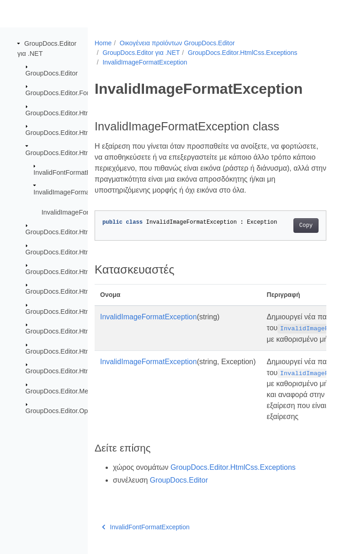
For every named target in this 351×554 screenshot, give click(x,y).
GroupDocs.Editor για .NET (141, 52)
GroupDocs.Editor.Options (64, 410)
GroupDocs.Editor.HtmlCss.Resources (82, 232)
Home (103, 43)
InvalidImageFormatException (76, 192)
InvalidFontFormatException (74, 172)
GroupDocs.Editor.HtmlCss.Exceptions (82, 152)
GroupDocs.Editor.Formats (64, 93)
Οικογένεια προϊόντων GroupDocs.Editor (177, 43)
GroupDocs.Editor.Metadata (66, 390)
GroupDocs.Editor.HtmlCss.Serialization (84, 371)
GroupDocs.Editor (52, 73)
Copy (306, 225)
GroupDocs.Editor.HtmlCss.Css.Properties (87, 132)
